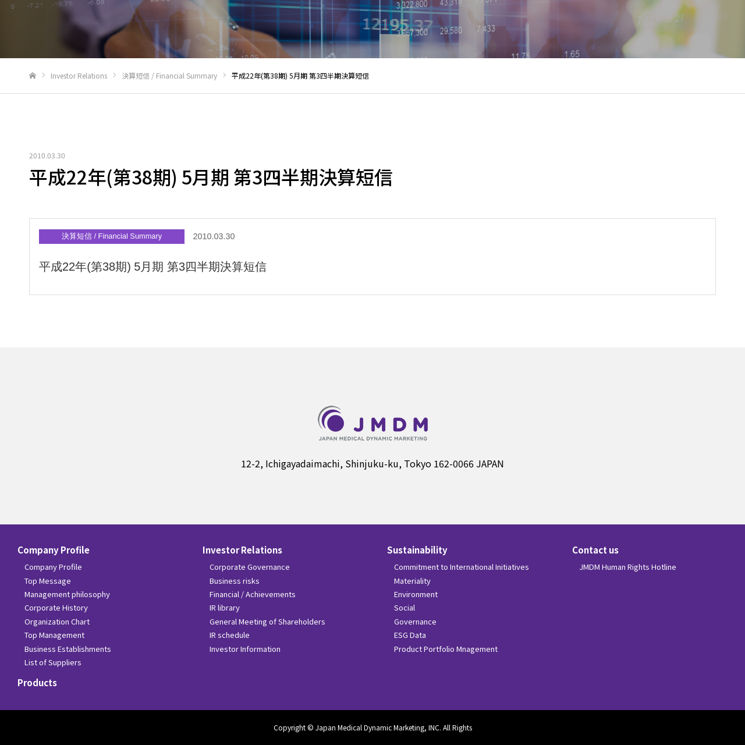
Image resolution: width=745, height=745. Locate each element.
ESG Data (410, 634)
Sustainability (417, 550)
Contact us (595, 550)
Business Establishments (67, 648)
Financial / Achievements (253, 593)
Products (37, 682)
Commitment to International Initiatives (461, 566)
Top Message (47, 580)
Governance (415, 621)
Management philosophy (67, 593)
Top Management (54, 634)
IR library (225, 607)
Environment (416, 593)
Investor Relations (242, 550)
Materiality (412, 580)
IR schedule (230, 634)
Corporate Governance (250, 566)
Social (404, 607)
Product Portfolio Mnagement (446, 648)
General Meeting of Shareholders (267, 621)
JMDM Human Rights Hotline (627, 566)
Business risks (235, 580)
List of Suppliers (52, 662)
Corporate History (56, 607)
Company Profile (53, 550)
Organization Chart (57, 621)
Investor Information (245, 648)
